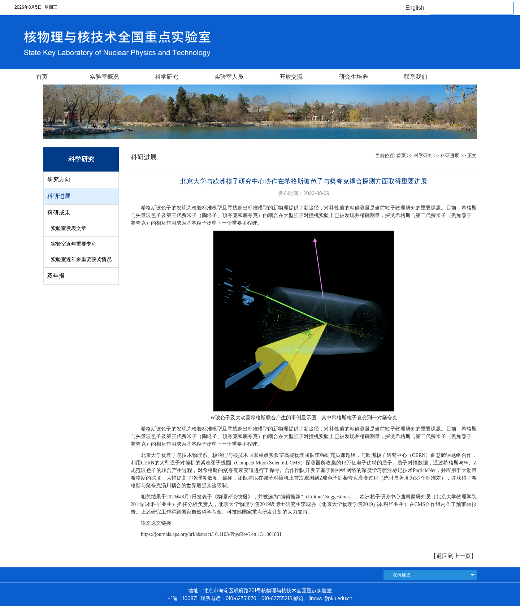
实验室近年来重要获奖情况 (81, 259)
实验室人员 (228, 77)
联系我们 (415, 77)
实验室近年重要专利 (73, 244)
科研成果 (58, 212)
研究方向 (58, 179)
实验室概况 (104, 77)
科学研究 (166, 77)
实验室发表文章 (68, 228)
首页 (42, 77)
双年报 (56, 276)
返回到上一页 (453, 556)
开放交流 (291, 77)
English (415, 8)
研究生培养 (353, 77)
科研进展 (58, 196)
